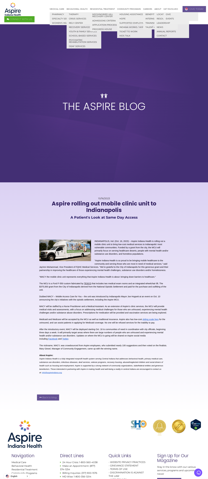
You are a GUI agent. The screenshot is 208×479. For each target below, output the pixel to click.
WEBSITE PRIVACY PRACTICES (128, 462)
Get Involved (171, 9)
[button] (16, 476)
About (157, 9)
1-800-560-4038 (88, 462)
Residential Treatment (102, 9)
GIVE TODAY (194, 9)
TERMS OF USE (119, 469)
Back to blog (48, 397)
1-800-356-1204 (82, 476)
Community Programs (129, 9)
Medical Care (57, 9)
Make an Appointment (75, 466)
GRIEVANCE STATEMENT (124, 465)
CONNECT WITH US (19, 19)
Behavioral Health (77, 9)
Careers (147, 9)
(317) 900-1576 (89, 473)
